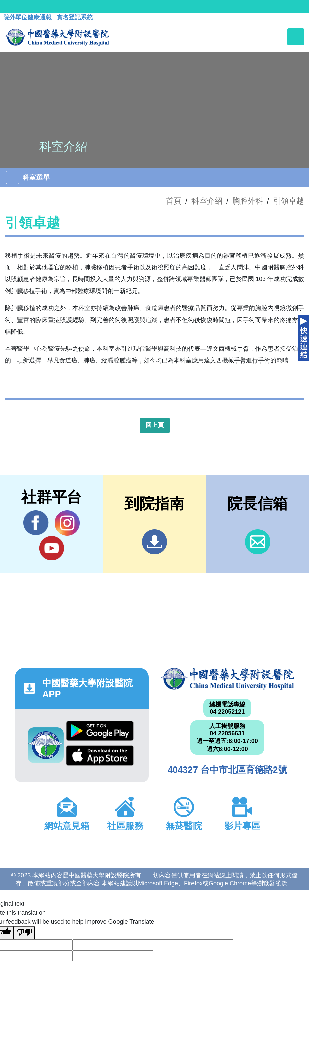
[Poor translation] (24, 932)
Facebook (36, 522)
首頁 (173, 200)
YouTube (51, 548)
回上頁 (155, 425)
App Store (100, 755)
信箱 (257, 541)
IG (67, 523)
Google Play (100, 731)
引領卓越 (288, 200)
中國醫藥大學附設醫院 (227, 679)
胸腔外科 (247, 200)
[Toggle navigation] (295, 36)
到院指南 (154, 541)
